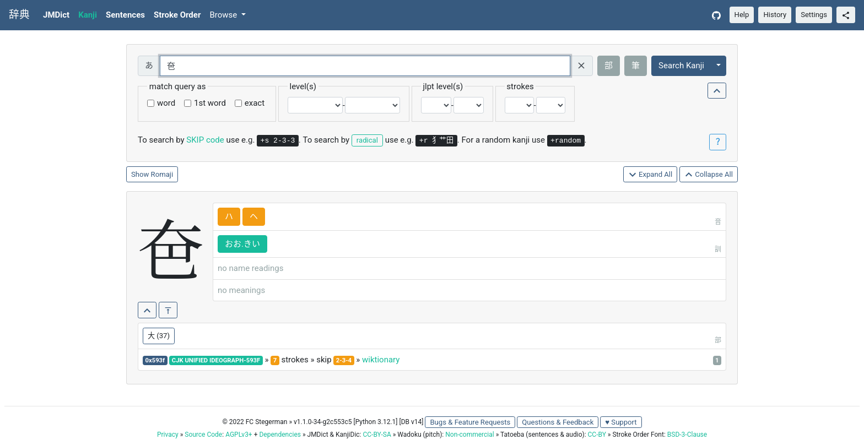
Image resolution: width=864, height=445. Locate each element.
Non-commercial (469, 434)
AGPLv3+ (238, 434)
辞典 (19, 15)
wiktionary (380, 360)
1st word (210, 103)
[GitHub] (716, 15)
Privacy (168, 434)
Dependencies (279, 434)
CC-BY (597, 434)
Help (742, 14)
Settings (814, 14)
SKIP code (205, 140)
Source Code (203, 434)
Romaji (162, 174)
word (166, 103)
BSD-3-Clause (687, 434)
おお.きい (242, 244)
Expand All (650, 175)
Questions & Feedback (557, 422)
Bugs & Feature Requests (470, 422)
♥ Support (620, 422)
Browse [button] (224, 15)
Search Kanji (681, 65)
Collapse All (708, 175)
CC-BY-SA (377, 434)
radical (367, 140)
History (774, 14)
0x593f (155, 360)
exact (254, 103)
